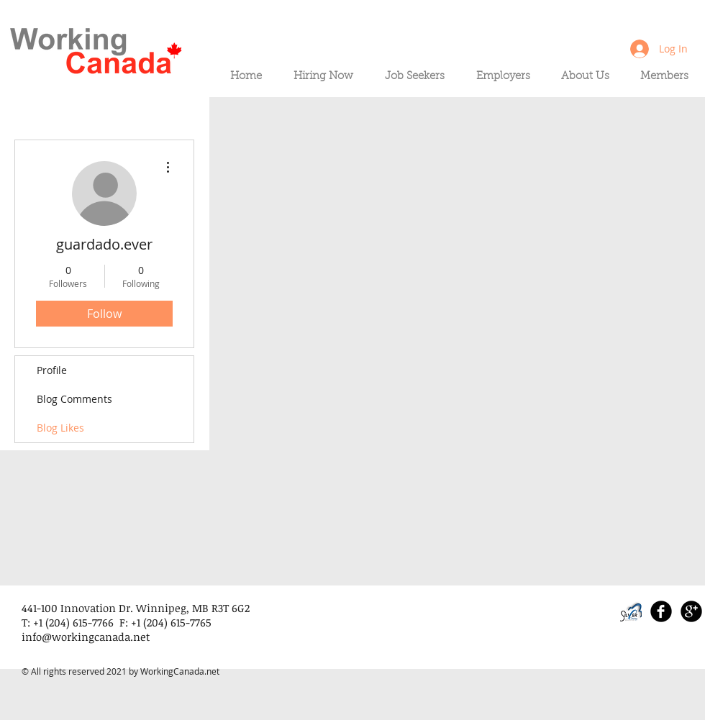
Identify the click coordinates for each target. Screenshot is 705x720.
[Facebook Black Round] (661, 611)
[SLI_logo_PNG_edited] (631, 611)
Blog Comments (74, 399)
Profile (52, 370)
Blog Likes (60, 427)
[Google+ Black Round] (691, 611)
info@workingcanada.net (86, 636)
